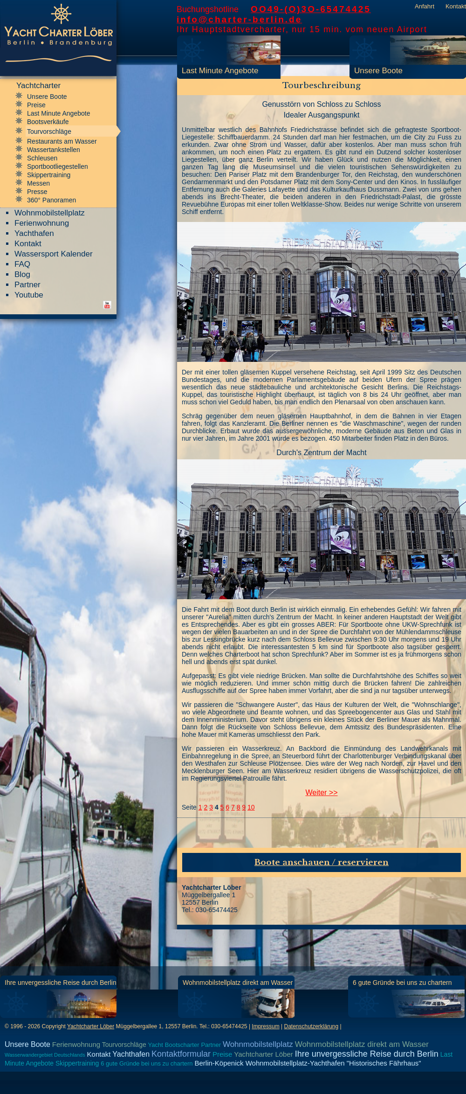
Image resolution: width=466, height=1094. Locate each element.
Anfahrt (424, 6)
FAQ (22, 264)
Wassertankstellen (53, 149)
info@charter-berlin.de (239, 19)
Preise (36, 105)
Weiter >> (321, 792)
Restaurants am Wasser (62, 141)
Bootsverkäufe (48, 121)
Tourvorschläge (49, 131)
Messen (38, 183)
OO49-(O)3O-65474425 (311, 9)
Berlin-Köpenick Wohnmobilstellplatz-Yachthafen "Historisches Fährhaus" (307, 1063)
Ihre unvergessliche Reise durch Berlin (60, 982)
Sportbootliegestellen (57, 166)
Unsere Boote (378, 70)
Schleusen (42, 158)
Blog (22, 274)
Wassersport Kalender (53, 253)
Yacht (155, 1044)
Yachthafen (34, 233)
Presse (37, 191)
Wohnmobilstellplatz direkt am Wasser (238, 982)
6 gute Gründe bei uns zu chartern (402, 982)
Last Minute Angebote (220, 70)
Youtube (28, 295)
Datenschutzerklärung (311, 1026)
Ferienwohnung (41, 223)
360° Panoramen (51, 200)
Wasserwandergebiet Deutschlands (45, 1055)
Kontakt (455, 6)
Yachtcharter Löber (90, 1026)
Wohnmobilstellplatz (49, 212)
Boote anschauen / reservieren (321, 862)
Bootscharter (182, 1044)
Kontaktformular (181, 1054)
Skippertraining (48, 175)
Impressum (265, 1026)
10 (251, 807)
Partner (27, 284)
